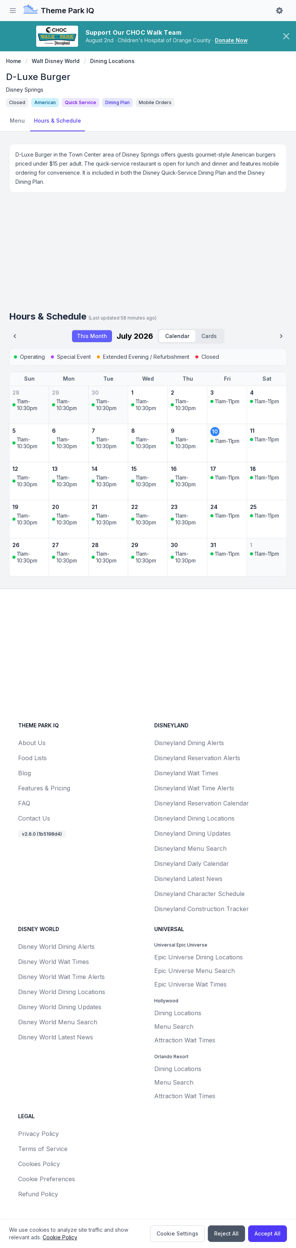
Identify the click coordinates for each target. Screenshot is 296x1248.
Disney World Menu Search (57, 1022)
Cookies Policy (39, 1164)
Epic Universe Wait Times (190, 984)
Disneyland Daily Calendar (191, 863)
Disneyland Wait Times (186, 773)
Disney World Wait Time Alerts (61, 977)
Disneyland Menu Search (190, 848)
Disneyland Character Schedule (199, 894)
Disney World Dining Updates (59, 1007)
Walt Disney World (56, 61)
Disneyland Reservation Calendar (201, 803)
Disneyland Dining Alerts (189, 743)
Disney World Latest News (55, 1037)
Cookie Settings (177, 1233)
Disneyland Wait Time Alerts (194, 788)
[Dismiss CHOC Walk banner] (286, 36)
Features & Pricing (44, 788)
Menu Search (173, 1026)
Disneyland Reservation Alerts (197, 758)
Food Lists (32, 758)
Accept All (268, 1233)
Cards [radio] (209, 336)
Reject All (226, 1233)
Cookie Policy (60, 1237)
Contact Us (34, 818)
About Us (32, 743)
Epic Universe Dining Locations (198, 957)
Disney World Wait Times (53, 961)
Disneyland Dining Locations (194, 818)
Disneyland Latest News (188, 878)
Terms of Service (42, 1149)
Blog (24, 773)
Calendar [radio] (177, 336)
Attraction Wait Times (184, 1040)
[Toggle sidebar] (12, 10)
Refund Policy (38, 1194)
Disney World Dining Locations (61, 992)
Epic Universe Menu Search (194, 970)
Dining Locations (112, 61)
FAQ (24, 803)
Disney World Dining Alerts (56, 946)
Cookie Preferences (46, 1179)
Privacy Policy (38, 1133)
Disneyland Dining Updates (192, 833)
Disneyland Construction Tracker (201, 909)
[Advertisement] (148, 254)
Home (13, 61)
